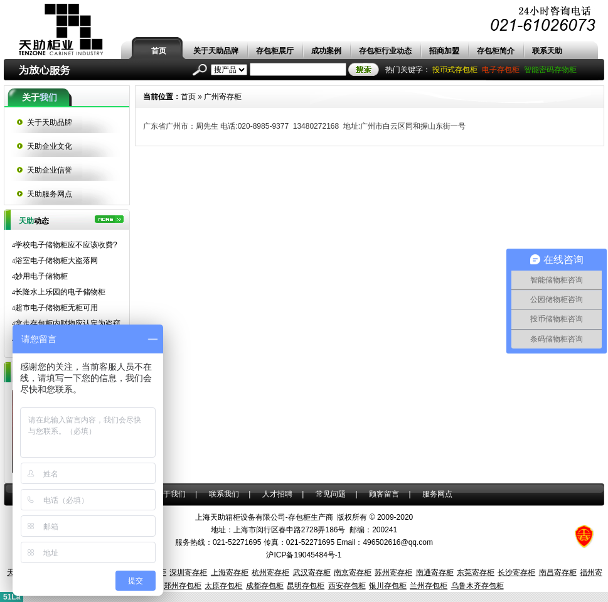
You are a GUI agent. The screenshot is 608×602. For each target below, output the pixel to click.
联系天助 (547, 50)
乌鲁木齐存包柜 (477, 585)
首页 (158, 50)
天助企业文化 (49, 146)
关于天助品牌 (215, 50)
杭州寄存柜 (270, 572)
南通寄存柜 (435, 572)
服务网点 (437, 494)
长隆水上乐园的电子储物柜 (58, 292)
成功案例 (326, 50)
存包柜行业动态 (385, 50)
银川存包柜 (388, 585)
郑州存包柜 (182, 585)
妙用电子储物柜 (40, 276)
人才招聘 (277, 494)
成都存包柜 (265, 585)
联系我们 (224, 494)
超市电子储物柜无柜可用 (55, 307)
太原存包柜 (223, 585)
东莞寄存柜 (475, 572)
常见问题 (331, 494)
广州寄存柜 (223, 96)
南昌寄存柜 (558, 572)
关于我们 (171, 494)
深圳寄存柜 (188, 572)
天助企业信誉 (49, 170)
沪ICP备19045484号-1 (303, 555)
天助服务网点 (49, 194)
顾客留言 (384, 494)
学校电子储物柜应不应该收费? (64, 244)
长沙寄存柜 (516, 572)
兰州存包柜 (428, 585)
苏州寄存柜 (393, 572)
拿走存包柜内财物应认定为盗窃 (66, 323)
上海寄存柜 (229, 572)
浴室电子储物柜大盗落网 (55, 260)
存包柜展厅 (275, 50)
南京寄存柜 (352, 572)
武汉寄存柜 (312, 572)
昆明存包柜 (305, 585)
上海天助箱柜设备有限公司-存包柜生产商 (264, 517)
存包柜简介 (496, 50)
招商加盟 (444, 50)
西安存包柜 (347, 585)
